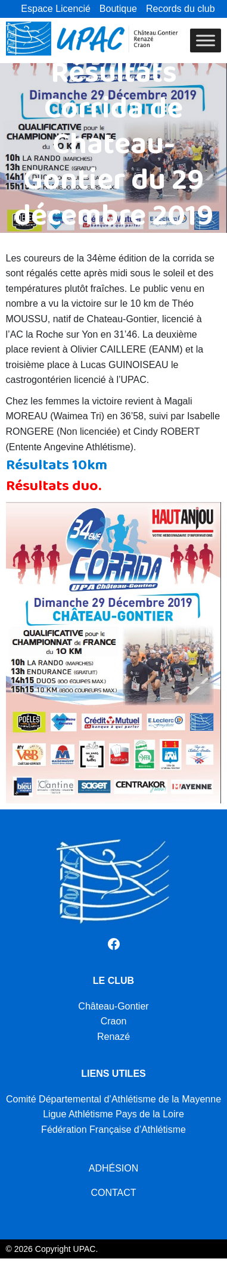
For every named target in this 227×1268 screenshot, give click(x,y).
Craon (114, 1021)
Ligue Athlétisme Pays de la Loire (113, 1114)
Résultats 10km (56, 469)
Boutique (118, 9)
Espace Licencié (56, 9)
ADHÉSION (114, 1168)
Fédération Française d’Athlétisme (113, 1129)
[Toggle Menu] (205, 40)
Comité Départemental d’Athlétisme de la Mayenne (113, 1099)
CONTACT (113, 1193)
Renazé (113, 1037)
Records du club (180, 9)
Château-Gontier (113, 1006)
